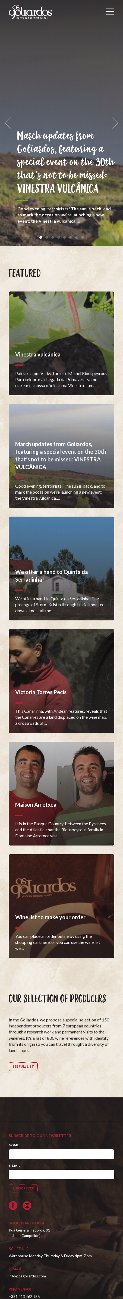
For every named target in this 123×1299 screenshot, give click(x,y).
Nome (14, 1145)
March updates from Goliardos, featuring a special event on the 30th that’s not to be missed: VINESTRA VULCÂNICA (65, 162)
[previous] (9, 123)
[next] (114, 123)
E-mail (14, 1165)
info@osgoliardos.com (27, 1276)
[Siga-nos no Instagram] (27, 1205)
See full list (23, 1066)
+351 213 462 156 (24, 1296)
